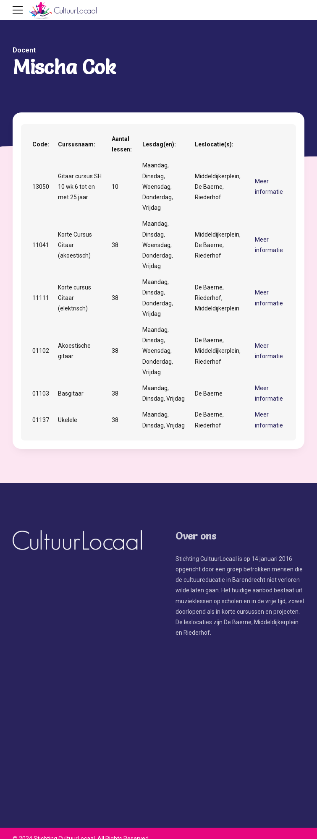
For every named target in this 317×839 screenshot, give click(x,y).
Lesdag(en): (159, 144)
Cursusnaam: (76, 144)
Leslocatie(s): (214, 144)
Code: (40, 144)
